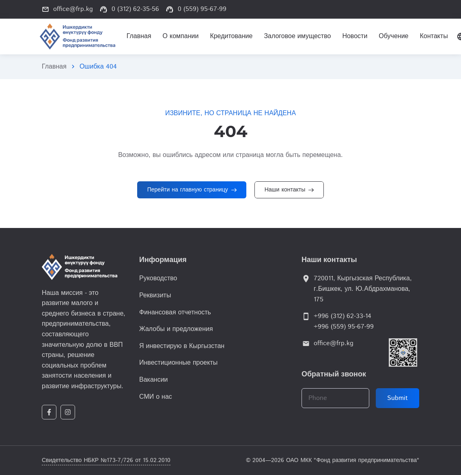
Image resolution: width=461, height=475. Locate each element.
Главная (54, 66)
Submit (397, 398)
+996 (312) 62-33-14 (342, 316)
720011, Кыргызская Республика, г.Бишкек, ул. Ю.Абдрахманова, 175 (363, 289)
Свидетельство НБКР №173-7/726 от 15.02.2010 (106, 460)
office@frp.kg (333, 343)
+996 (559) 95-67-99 (344, 326)
